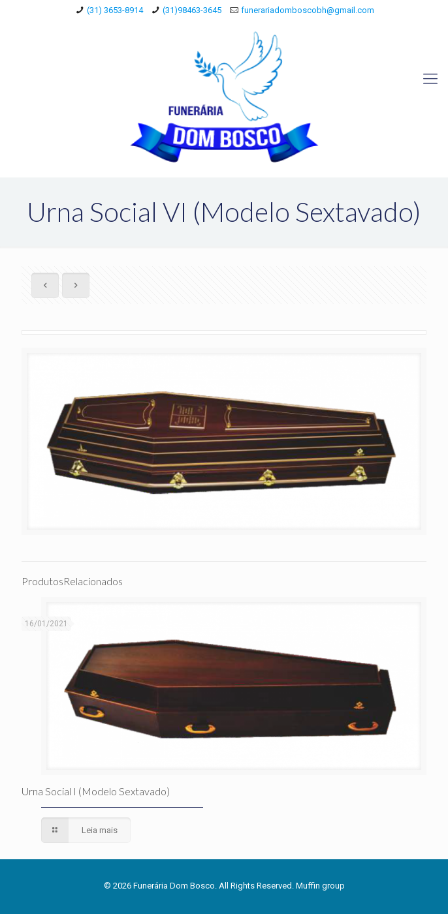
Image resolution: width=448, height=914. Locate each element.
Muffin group (320, 886)
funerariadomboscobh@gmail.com (307, 10)
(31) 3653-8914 (115, 10)
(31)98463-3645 (192, 10)
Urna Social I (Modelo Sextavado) (96, 791)
